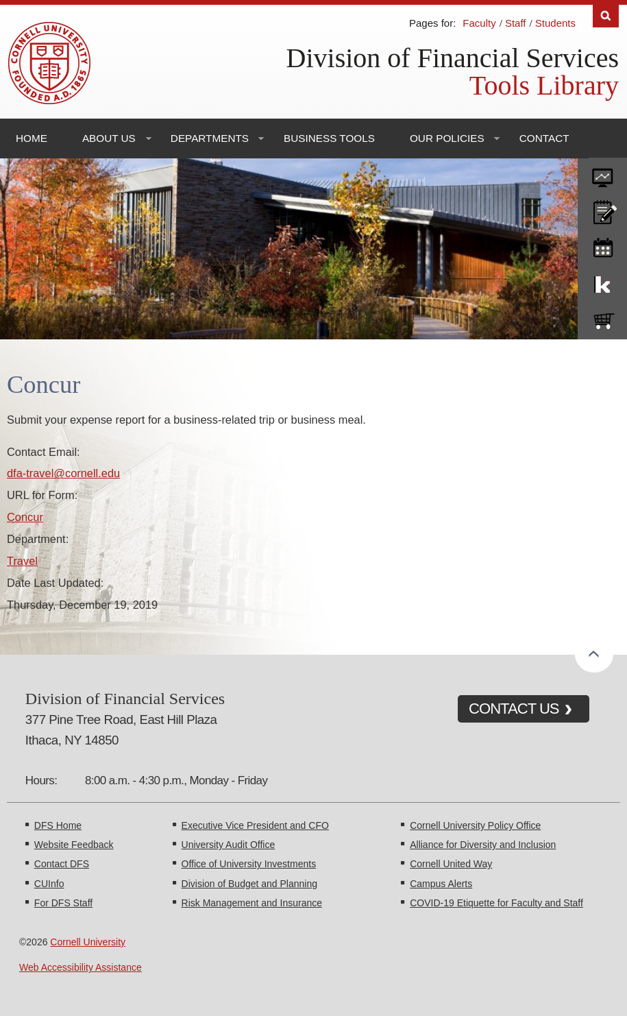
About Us (109, 138)
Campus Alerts (441, 883)
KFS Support (602, 282)
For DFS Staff (63, 902)
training (602, 245)
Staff (515, 23)
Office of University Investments (249, 863)
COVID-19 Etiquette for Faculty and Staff (496, 902)
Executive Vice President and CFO (255, 825)
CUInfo (49, 883)
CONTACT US (514, 708)
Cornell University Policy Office (475, 825)
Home (31, 138)
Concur (25, 517)
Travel (22, 561)
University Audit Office (228, 844)
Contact (544, 138)
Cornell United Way (451, 863)
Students (555, 23)
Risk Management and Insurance (252, 902)
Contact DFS (61, 863)
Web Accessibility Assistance (80, 967)
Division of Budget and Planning (249, 883)
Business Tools (329, 138)
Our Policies (447, 138)
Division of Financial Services (452, 58)
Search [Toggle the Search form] (606, 16)
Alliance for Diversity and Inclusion (483, 844)
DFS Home (58, 825)
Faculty (479, 23)
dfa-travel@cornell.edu (63, 473)
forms (602, 173)
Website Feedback (74, 844)
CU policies (602, 209)
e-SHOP (602, 318)
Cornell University (87, 941)
